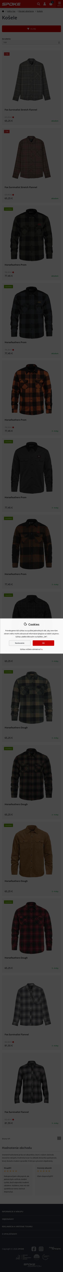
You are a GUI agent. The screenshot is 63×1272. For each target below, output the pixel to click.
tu (42, 649)
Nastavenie (19, 643)
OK (43, 643)
